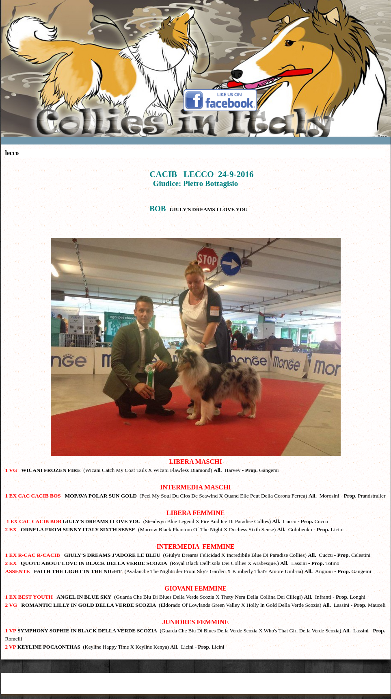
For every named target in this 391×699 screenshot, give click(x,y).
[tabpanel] (195, 406)
